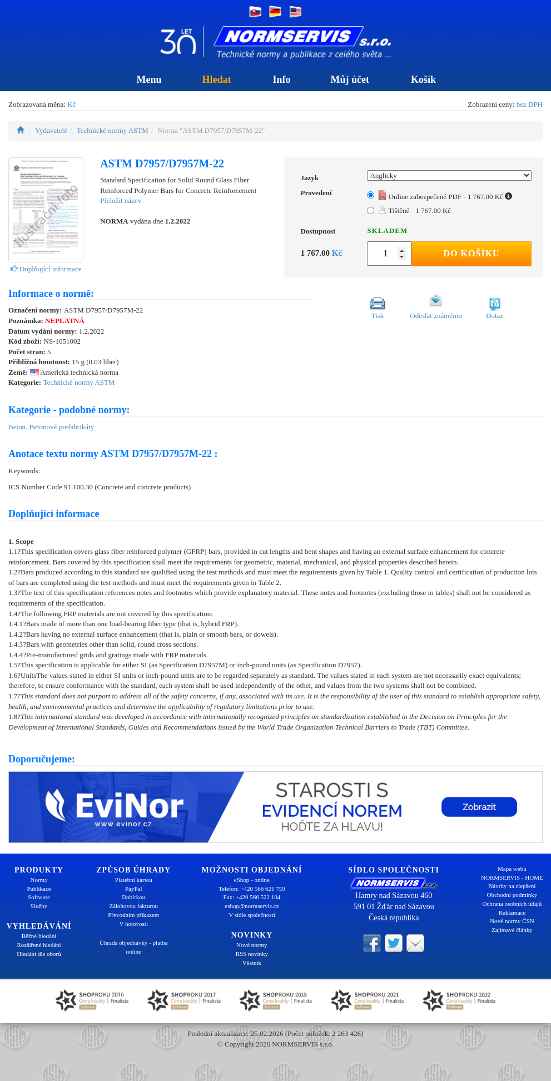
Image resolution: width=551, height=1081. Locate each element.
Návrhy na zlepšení (511, 885)
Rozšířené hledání (39, 944)
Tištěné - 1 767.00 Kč (414, 210)
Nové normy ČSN (512, 921)
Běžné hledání (39, 936)
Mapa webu (512, 868)
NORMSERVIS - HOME (512, 877)
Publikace (39, 888)
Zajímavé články (512, 929)
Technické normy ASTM (112, 130)
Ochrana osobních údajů (512, 903)
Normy (38, 879)
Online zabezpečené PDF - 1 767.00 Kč (445, 196)
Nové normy (251, 944)
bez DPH (530, 104)
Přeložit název (120, 200)
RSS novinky (252, 953)
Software (39, 897)
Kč (71, 104)
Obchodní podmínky (512, 894)
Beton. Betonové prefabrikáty (51, 427)
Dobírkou (133, 897)
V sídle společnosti (252, 914)
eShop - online (252, 879)
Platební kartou (133, 879)
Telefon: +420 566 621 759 (252, 888)
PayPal (133, 888)
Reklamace (511, 912)
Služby (39, 906)
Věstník (251, 962)
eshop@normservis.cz (252, 906)
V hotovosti (134, 923)
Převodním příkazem (133, 914)
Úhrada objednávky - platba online (133, 947)
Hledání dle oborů (39, 953)
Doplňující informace (46, 269)
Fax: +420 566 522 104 (252, 897)
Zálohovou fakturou (133, 906)
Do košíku (472, 253)
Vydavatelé (51, 130)
